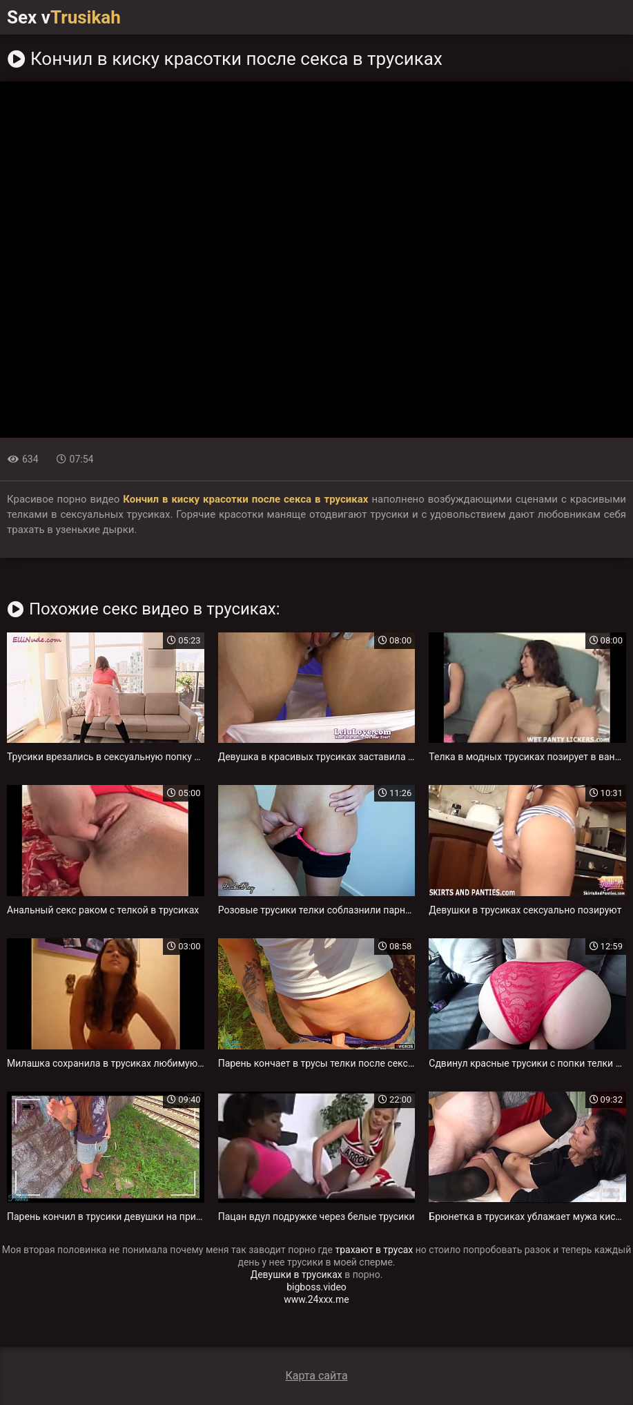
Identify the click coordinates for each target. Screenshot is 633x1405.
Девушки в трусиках (296, 1274)
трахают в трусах (374, 1249)
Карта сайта (316, 1375)
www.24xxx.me (316, 1299)
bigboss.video (316, 1286)
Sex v (64, 17)
